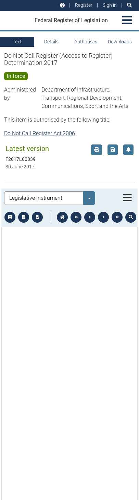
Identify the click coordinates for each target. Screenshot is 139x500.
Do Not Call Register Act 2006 (39, 133)
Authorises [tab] (85, 41)
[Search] (129, 5)
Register (83, 5)
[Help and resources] (62, 5)
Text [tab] (17, 41)
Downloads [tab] (120, 41)
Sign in (110, 5)
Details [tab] (51, 41)
